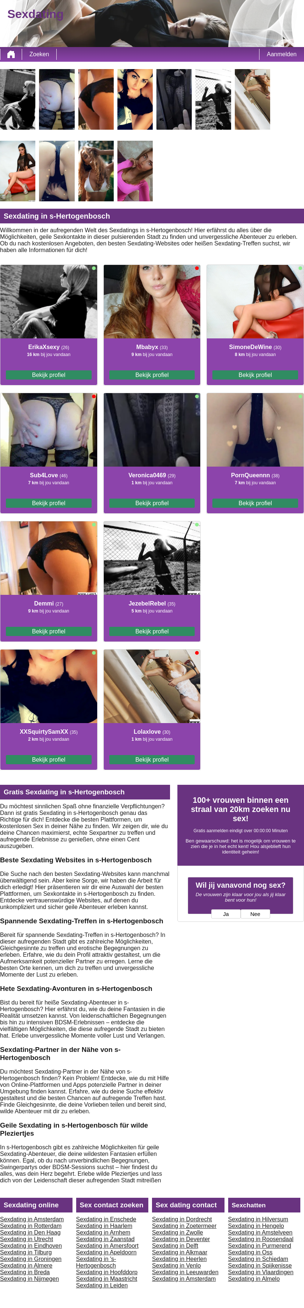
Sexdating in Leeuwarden (185, 1272)
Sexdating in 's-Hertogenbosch (96, 1262)
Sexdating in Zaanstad (105, 1239)
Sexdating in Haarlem (104, 1226)
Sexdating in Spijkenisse (260, 1265)
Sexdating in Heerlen (179, 1259)
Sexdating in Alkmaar (179, 1252)
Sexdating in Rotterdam (30, 1226)
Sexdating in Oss (250, 1252)
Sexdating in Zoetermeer (184, 1226)
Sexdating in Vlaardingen (261, 1272)
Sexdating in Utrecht (26, 1239)
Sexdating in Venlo (176, 1265)
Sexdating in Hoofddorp (107, 1272)
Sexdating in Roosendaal (261, 1239)
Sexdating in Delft (175, 1246)
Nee (255, 914)
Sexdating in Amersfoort (107, 1246)
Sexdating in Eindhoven (31, 1246)
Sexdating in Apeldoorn (106, 1252)
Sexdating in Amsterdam (32, 1219)
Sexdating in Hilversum (258, 1219)
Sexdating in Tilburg (26, 1252)
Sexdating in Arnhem (103, 1232)
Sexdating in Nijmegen (29, 1279)
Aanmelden (282, 54)
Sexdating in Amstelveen (260, 1232)
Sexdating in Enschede (106, 1219)
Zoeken (39, 54)
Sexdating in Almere (26, 1265)
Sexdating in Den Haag (30, 1232)
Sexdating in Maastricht (106, 1279)
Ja (226, 914)
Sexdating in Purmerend (259, 1246)
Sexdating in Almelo (254, 1279)
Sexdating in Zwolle (177, 1232)
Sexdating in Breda (25, 1272)
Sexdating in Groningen (30, 1259)
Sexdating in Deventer (181, 1239)
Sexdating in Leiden (102, 1285)
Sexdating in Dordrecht (182, 1219)
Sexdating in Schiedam (258, 1259)
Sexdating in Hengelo (256, 1226)
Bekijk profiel (49, 375)
